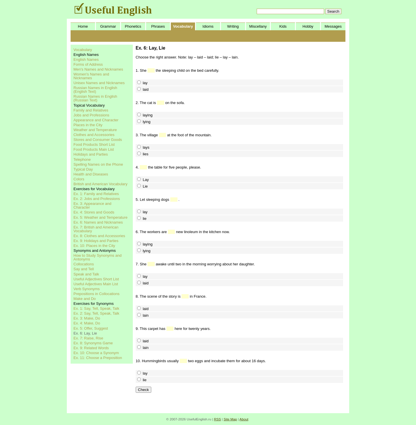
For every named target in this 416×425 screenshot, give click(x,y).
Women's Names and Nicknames (91, 76)
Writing (233, 26)
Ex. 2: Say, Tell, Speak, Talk (96, 313)
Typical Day (83, 169)
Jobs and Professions (91, 115)
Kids (282, 26)
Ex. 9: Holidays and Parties (95, 241)
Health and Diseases (90, 174)
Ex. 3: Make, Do (86, 318)
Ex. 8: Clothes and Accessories (99, 236)
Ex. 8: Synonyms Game (93, 343)
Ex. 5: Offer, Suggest (90, 328)
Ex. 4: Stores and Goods (93, 212)
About (243, 419)
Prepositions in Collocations (96, 294)
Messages (333, 26)
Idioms (208, 26)
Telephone (82, 159)
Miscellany (258, 26)
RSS (217, 419)
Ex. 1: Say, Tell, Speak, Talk (96, 308)
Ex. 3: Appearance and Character (92, 205)
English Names (86, 59)
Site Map (230, 419)
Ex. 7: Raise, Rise (88, 338)
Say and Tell (83, 269)
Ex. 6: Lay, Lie (85, 333)
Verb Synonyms (86, 289)
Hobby (307, 26)
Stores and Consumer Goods (97, 139)
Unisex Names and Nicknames (99, 83)
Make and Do (84, 298)
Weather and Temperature (95, 130)
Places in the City (87, 125)
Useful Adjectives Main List (95, 284)
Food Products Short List (94, 144)
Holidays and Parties (90, 154)
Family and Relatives (90, 110)
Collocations (83, 264)
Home (83, 26)
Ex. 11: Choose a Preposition (97, 358)
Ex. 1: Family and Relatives (96, 194)
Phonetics (133, 26)
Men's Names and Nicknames (98, 69)
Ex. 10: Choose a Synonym (96, 353)
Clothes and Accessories (93, 135)
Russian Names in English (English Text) (95, 90)
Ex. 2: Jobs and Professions (96, 199)
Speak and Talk (86, 274)
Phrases (158, 26)
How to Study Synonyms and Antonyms (97, 257)
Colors (78, 179)
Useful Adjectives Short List (96, 279)
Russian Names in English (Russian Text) (95, 98)
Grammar (108, 26)
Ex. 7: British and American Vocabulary (95, 229)
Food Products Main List (93, 149)
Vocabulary (183, 26)
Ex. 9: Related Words (91, 348)
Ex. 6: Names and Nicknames (98, 222)
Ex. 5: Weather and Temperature (100, 217)
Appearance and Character (95, 120)
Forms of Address (88, 64)
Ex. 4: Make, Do (86, 323)
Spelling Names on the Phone (98, 164)
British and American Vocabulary (100, 184)
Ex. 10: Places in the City (94, 245)
